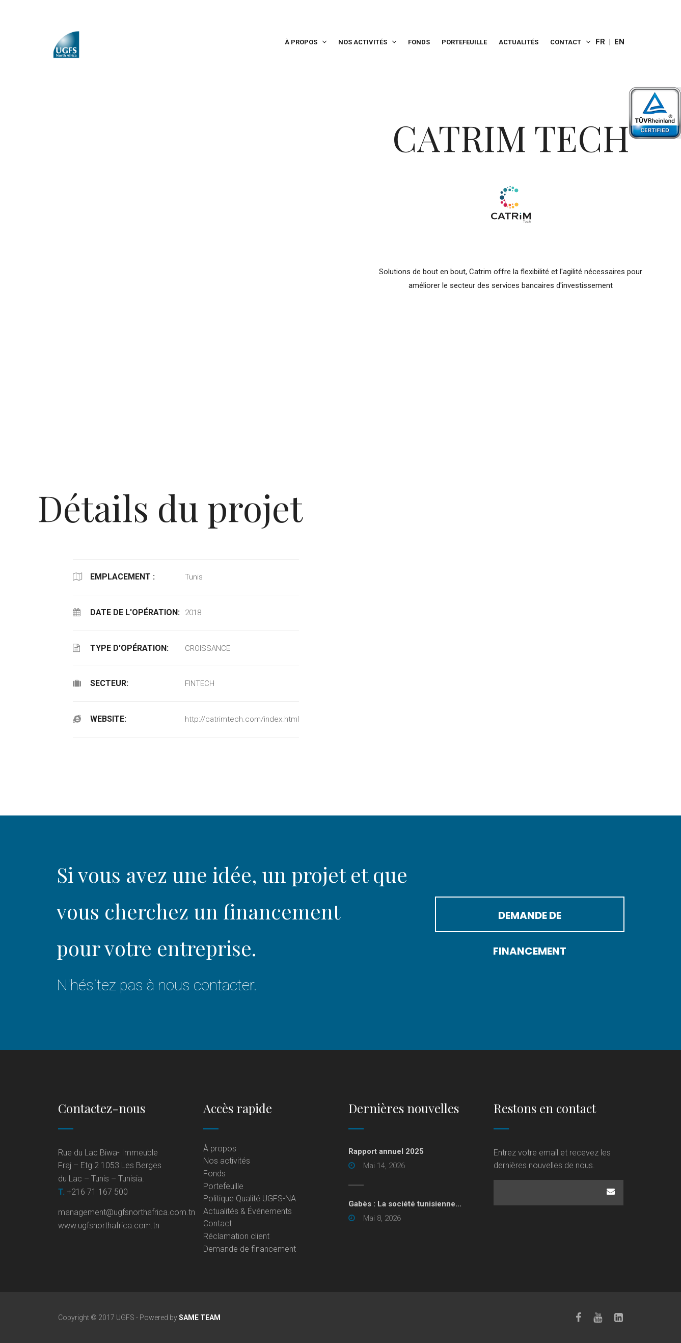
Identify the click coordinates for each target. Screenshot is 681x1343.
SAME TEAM (200, 1317)
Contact (565, 42)
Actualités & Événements (247, 1211)
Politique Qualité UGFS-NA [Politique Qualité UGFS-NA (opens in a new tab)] (249, 1198)
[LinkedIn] (619, 1317)
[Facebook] (579, 1317)
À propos (301, 42)
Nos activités (362, 42)
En (619, 41)
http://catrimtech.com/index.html (242, 719)
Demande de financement (529, 920)
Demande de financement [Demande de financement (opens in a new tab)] (249, 1249)
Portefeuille (464, 42)
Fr (600, 41)
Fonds (419, 42)
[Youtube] (598, 1317)
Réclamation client (236, 1236)
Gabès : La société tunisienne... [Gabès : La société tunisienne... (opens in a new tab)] (404, 1203)
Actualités (518, 42)
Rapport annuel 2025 (386, 1151)
